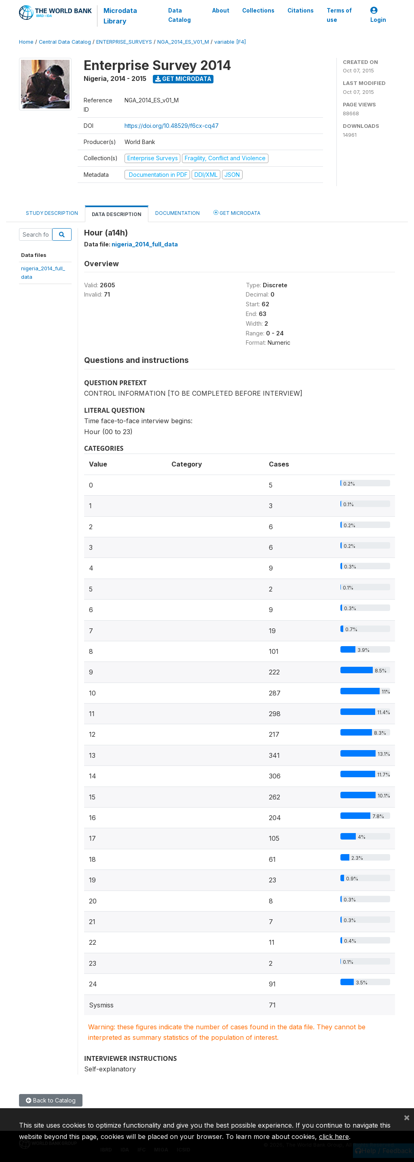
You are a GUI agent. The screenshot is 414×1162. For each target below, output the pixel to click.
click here (334, 1136)
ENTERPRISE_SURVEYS (124, 42)
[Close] (406, 1117)
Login (378, 15)
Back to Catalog (51, 1100)
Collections (258, 10)
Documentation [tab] (177, 213)
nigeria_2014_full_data (145, 244)
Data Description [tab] (117, 214)
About (220, 10)
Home (26, 42)
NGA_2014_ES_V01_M (183, 42)
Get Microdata (183, 78)
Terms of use (339, 15)
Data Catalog (179, 15)
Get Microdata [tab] (236, 212)
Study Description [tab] (52, 213)
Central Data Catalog (65, 42)
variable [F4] (230, 42)
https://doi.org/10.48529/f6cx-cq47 (172, 125)
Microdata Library (120, 15)
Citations (300, 10)
